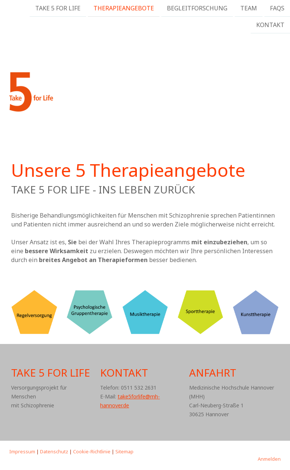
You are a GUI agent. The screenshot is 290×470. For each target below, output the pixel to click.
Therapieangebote (123, 8)
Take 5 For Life (57, 8)
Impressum (22, 451)
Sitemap (124, 451)
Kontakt (270, 25)
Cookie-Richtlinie (92, 451)
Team (248, 8)
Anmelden (269, 459)
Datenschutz (54, 451)
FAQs (277, 8)
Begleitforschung (197, 8)
